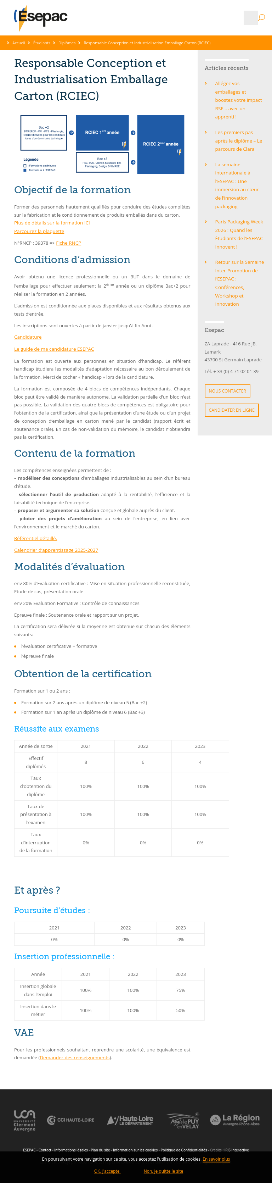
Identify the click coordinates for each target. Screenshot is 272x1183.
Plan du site (100, 1147)
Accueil (18, 42)
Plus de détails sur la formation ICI (50, 223)
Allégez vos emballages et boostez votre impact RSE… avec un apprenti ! (240, 95)
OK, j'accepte (107, 1171)
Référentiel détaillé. (35, 537)
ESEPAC (29, 1147)
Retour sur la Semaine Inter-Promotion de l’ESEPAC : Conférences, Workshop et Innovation (238, 261)
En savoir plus (216, 1160)
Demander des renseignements (73, 1056)
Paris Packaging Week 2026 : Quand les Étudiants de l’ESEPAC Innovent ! (238, 213)
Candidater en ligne (232, 386)
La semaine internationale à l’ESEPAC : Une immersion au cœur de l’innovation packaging (239, 170)
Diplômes (67, 42)
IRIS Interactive (237, 1147)
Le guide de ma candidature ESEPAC (52, 348)
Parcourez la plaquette (38, 231)
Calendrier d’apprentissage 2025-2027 (54, 548)
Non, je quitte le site (163, 1171)
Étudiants (41, 42)
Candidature (27, 336)
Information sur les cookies (135, 1147)
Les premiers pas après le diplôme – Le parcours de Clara (238, 131)
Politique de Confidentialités (184, 1147)
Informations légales (71, 1147)
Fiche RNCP (68, 242)
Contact (45, 1147)
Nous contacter (227, 368)
